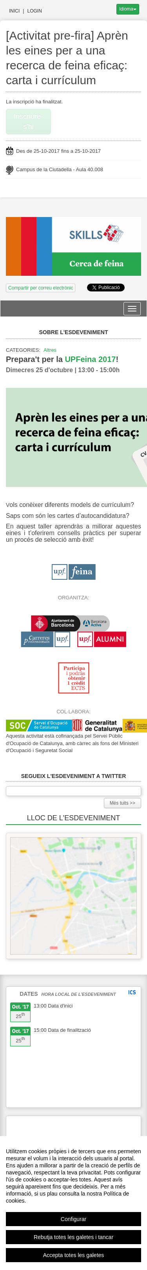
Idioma (127, 9)
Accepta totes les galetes (73, 1255)
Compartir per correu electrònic (40, 288)
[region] (73, 1203)
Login (34, 11)
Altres (50, 350)
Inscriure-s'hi (28, 121)
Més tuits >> (122, 803)
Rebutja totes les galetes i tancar (73, 1237)
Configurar (73, 1219)
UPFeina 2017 (90, 359)
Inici (14, 11)
